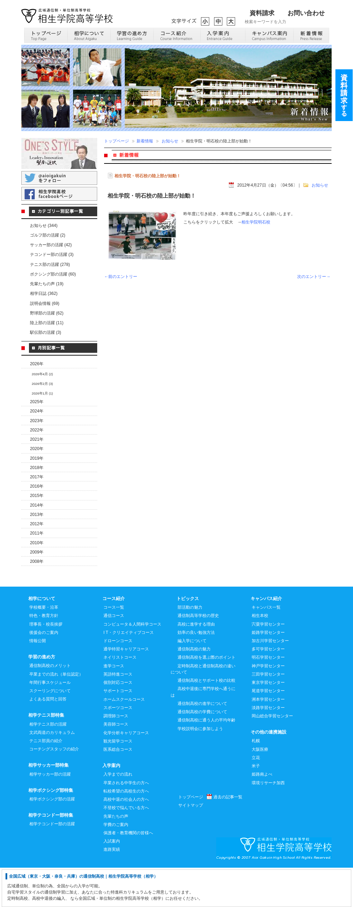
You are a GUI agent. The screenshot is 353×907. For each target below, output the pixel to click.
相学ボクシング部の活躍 (52, 838)
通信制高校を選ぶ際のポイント (206, 696)
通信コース (113, 654)
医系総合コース (117, 788)
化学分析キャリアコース (126, 771)
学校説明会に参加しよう (200, 767)
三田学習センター (268, 713)
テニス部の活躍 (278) (50, 264)
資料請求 (262, 13)
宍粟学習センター (268, 663)
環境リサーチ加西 (268, 821)
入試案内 (111, 880)
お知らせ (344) (44, 225)
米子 (256, 805)
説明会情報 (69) (44, 303)
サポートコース (117, 729)
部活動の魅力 (190, 646)
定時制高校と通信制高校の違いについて (203, 708)
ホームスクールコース (124, 738)
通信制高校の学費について (202, 750)
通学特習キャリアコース (126, 688)
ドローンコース (117, 679)
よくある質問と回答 (48, 738)
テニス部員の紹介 (45, 779)
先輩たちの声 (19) (46, 283)
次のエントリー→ (313, 276)
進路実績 (111, 888)
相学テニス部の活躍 (48, 763)
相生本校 (260, 654)
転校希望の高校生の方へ (126, 830)
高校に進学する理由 (196, 663)
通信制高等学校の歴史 (198, 654)
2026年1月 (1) (42, 393)
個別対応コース (117, 721)
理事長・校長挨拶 (45, 663)
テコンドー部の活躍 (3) (51, 254)
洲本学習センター (268, 738)
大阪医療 (260, 788)
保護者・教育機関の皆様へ (128, 871)
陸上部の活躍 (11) (46, 322)
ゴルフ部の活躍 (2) (47, 235)
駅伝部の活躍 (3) (45, 332)
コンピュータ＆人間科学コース (132, 663)
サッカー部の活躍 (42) (51, 244)
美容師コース (115, 763)
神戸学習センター (268, 704)
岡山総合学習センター (272, 754)
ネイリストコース (120, 696)
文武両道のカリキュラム (52, 771)
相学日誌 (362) (44, 293)
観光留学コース (117, 780)
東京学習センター (268, 721)
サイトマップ (190, 844)
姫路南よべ (262, 813)
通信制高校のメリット (50, 704)
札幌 (256, 779)
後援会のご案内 (43, 671)
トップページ (116, 141)
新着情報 (145, 141)
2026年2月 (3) (42, 384)
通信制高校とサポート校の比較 (206, 719)
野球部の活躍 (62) (46, 313)
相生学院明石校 (255, 222)
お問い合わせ (306, 13)
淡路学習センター (268, 746)
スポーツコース (117, 746)
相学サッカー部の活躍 (50, 813)
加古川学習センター (270, 679)
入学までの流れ (117, 813)
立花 (256, 796)
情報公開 (37, 679)
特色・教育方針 (43, 654)
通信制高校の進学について (202, 742)
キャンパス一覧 (266, 646)
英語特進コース (117, 713)
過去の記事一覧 (227, 836)
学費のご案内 (115, 863)
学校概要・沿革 (43, 646)
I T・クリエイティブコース (128, 671)
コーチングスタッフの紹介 (54, 788)
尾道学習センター (268, 729)
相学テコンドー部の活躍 (52, 862)
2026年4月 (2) (42, 374)
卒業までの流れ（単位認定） (56, 713)
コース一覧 (113, 646)
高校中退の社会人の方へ (126, 838)
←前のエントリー (120, 276)
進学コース (113, 704)
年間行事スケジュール (50, 721)
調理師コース (115, 754)
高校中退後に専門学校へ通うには (203, 730)
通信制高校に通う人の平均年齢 (206, 759)
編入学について (192, 679)
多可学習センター (268, 688)
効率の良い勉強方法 (196, 671)
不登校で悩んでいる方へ (126, 846)
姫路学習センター (268, 671)
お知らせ (170, 141)
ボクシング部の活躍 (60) (53, 274)
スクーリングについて (50, 729)
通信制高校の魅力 (194, 688)
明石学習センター (268, 696)
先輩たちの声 (115, 855)
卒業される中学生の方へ (126, 821)
